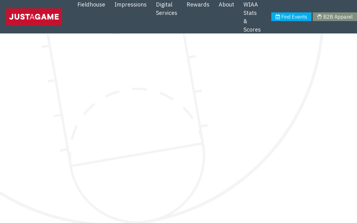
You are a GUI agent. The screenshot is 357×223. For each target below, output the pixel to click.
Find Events (291, 17)
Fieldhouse (91, 4)
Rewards (198, 4)
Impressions (130, 4)
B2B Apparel (335, 17)
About (226, 4)
